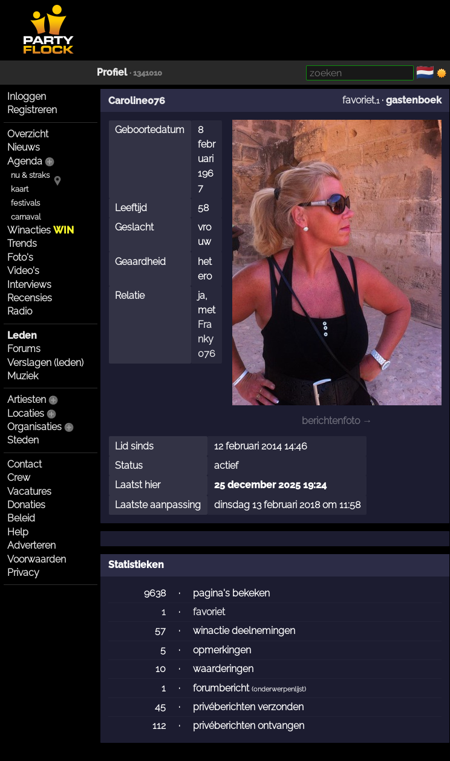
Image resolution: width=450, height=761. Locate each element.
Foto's (20, 257)
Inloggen (26, 96)
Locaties (25, 413)
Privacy (23, 572)
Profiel (112, 72)
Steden (23, 440)
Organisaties (34, 427)
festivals (25, 202)
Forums (24, 348)
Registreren (32, 110)
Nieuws (23, 147)
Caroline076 (136, 100)
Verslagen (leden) (45, 362)
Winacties (40, 230)
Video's (23, 270)
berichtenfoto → (337, 420)
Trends (22, 243)
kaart (19, 189)
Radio (19, 311)
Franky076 (206, 339)
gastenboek (414, 100)
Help (17, 532)
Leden (22, 335)
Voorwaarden (36, 559)
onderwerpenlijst (278, 689)
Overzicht (27, 134)
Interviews (29, 284)
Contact (24, 464)
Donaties (26, 505)
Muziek (22, 376)
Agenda (24, 161)
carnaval (26, 216)
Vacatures (29, 491)
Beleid (21, 518)
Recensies (29, 298)
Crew (18, 477)
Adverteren (31, 545)
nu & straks (30, 175)
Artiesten (26, 399)
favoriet (358, 100)
